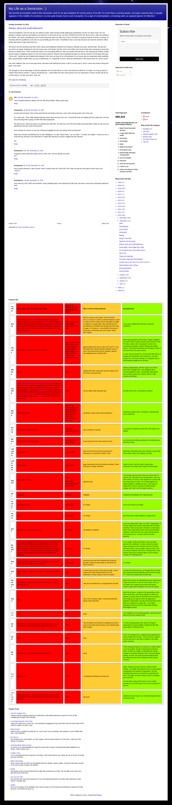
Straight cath (41, 390)
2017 (120, 194)
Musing (145, 137)
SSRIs (146, 653)
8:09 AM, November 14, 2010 (27, 97)
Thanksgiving (123, 226)
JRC (15, 97)
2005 (120, 290)
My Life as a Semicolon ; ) (27, 8)
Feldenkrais (146, 356)
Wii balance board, (145, 681)
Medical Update (148, 134)
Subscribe (139, 59)
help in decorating (17, 761)
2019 (120, 188)
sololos (84, 795)
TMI (144, 142)
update (13, 785)
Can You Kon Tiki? (17, 777)
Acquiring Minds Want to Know (21, 745)
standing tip (127, 372)
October (122, 275)
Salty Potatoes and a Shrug (128, 265)
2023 (120, 182)
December (123, 218)
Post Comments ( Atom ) (26, 227)
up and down (123, 229)
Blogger (99, 795)
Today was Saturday (126, 256)
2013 (120, 206)
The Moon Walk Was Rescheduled (131, 259)
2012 (120, 209)
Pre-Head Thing (148, 139)
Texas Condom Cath (27, 394)
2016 (120, 197)
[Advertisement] (129, 94)
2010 (120, 215)
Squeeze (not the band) (127, 241)
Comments (121, 75)
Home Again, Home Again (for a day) (131, 247)
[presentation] (136, 50)
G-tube (45, 322)
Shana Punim (15, 729)
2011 (120, 212)
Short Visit (122, 253)
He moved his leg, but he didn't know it (132, 250)
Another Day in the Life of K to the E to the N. (134, 262)
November (123, 221)
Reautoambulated (125, 268)
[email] (139, 41)
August (122, 281)
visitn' (121, 223)
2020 (120, 185)
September (123, 278)
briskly (13, 769)
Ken (146, 119)
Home (59, 223)
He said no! (14, 737)
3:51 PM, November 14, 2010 (33, 150)
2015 (120, 200)
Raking (121, 235)
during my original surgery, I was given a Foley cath (34, 383)
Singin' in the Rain (125, 238)
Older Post (105, 223)
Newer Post (13, 223)
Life (144, 131)
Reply (16, 103)
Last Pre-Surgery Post (18, 713)
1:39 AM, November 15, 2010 (33, 180)
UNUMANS (123, 232)
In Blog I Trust (15, 753)
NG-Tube (34, 320)
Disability (146, 129)
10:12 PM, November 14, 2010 (33, 165)
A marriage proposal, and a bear (21, 721)
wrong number (124, 271)
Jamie (147, 116)
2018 (120, 191)
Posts (119, 71)
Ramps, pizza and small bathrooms (26, 28)
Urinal (41, 396)
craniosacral (135, 358)
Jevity (54, 324)
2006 (120, 287)
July (121, 284)
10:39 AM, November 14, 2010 (33, 110)
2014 (120, 203)
